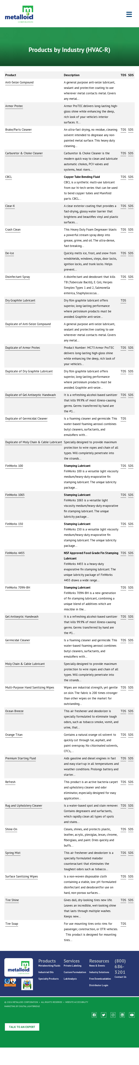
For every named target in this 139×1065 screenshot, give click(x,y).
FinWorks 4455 (15, 553)
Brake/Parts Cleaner (18, 130)
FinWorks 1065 (15, 495)
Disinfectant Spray (17, 277)
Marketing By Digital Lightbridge (22, 1006)
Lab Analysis (70, 978)
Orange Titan (13, 735)
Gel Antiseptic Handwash (21, 617)
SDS (130, 130)
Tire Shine (12, 900)
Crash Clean (12, 229)
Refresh (10, 782)
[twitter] (103, 1015)
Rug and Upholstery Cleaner (23, 806)
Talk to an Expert (22, 1027)
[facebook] (94, 1015)
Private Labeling (72, 965)
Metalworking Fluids (49, 965)
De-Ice (9, 253)
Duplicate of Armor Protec (22, 348)
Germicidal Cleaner (17, 640)
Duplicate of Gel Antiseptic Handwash (30, 395)
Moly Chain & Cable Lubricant (25, 664)
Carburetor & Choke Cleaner (24, 153)
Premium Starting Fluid (20, 758)
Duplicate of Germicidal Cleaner (26, 418)
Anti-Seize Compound (19, 82)
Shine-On (11, 829)
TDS (123, 130)
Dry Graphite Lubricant (20, 300)
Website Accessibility (76, 1002)
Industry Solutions (99, 972)
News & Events (97, 965)
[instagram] (113, 1015)
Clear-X (10, 206)
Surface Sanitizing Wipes (21, 876)
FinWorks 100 (14, 466)
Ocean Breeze (14, 711)
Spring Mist (12, 853)
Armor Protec (14, 106)
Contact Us (120, 977)
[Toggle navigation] (129, 14)
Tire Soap (11, 924)
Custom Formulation (75, 972)
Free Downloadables (100, 978)
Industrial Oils (46, 972)
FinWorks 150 (14, 524)
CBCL (8, 177)
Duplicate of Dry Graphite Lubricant (29, 371)
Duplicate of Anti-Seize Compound (28, 324)
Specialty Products (48, 978)
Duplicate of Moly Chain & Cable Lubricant (33, 442)
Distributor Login (98, 985)
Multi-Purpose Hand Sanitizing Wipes (29, 687)
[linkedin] (122, 1015)
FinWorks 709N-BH (17, 587)
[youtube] (132, 1015)
